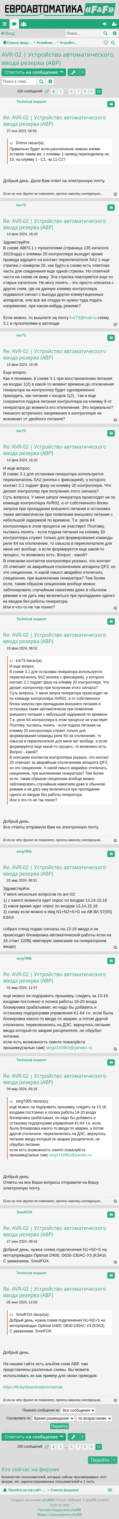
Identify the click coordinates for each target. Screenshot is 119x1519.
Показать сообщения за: (59, 1410)
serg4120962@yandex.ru (69, 1047)
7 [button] (78, 91)
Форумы (76, 25)
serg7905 (24, 851)
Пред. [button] (54, 92)
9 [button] (92, 91)
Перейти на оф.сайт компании (40, 24)
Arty (66, 1505)
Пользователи (86, 25)
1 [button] (61, 91)
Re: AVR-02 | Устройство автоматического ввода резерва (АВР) (54, 120)
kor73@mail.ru (83, 317)
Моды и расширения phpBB (59, 1514)
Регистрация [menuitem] (115, 25)
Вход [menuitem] (106, 25)
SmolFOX (24, 1212)
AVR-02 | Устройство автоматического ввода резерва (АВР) (58, 58)
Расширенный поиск (114, 33)
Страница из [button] (46, 92)
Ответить (31, 72)
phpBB (48, 1500)
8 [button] (85, 91)
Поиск (105, 33)
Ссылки (6, 25)
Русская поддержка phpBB (59, 1510)
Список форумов (79, 1490)
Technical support (31, 101)
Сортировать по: (40, 1418)
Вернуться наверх (115, 194)
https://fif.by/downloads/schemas (33, 1387)
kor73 (21, 205)
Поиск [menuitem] (114, 43)
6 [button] (71, 91)
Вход (10, 33)
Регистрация (34, 33)
